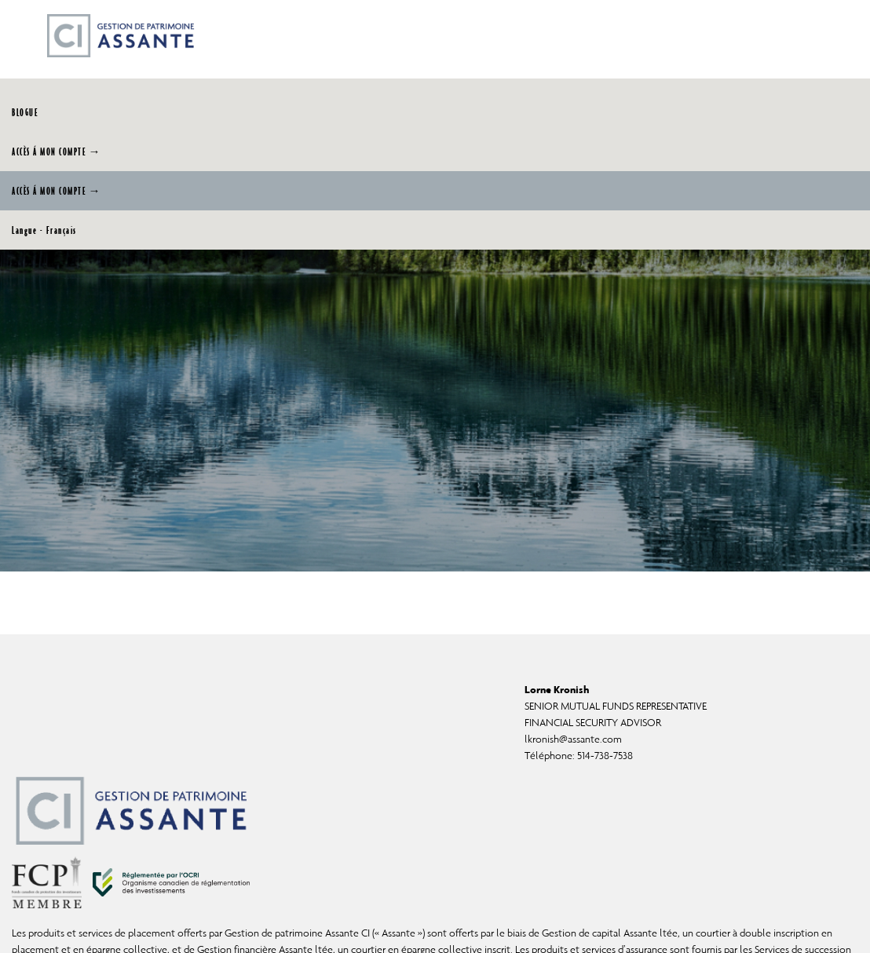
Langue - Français (44, 230)
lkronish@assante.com (573, 739)
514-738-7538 (605, 755)
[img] (435, 285)
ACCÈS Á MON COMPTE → (56, 151)
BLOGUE (25, 112)
